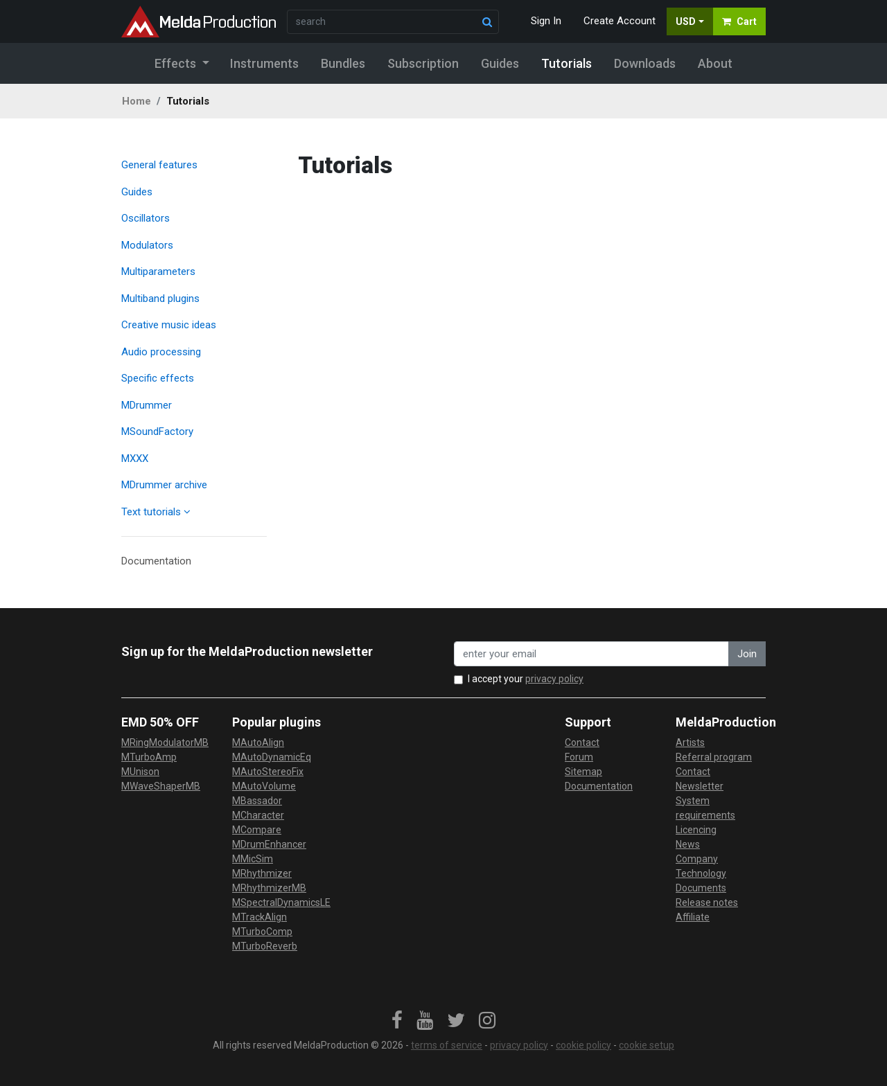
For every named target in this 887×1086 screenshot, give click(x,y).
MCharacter (258, 815)
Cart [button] (739, 21)
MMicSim (252, 858)
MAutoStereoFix (268, 771)
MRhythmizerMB (269, 887)
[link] (397, 1021)
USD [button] (686, 21)
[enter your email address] (591, 654)
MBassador (257, 800)
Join (747, 654)
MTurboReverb (264, 946)
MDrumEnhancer (269, 844)
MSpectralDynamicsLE (281, 902)
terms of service (446, 1045)
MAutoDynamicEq (271, 757)
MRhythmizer (262, 873)
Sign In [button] (546, 21)
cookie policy (583, 1045)
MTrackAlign (259, 917)
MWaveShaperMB (160, 786)
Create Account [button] (619, 21)
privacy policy (554, 678)
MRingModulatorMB (165, 742)
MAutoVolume (264, 786)
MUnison (140, 771)
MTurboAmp (149, 757)
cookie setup (646, 1045)
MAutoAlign (258, 742)
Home (136, 101)
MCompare (256, 829)
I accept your (525, 678)
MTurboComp (262, 931)
